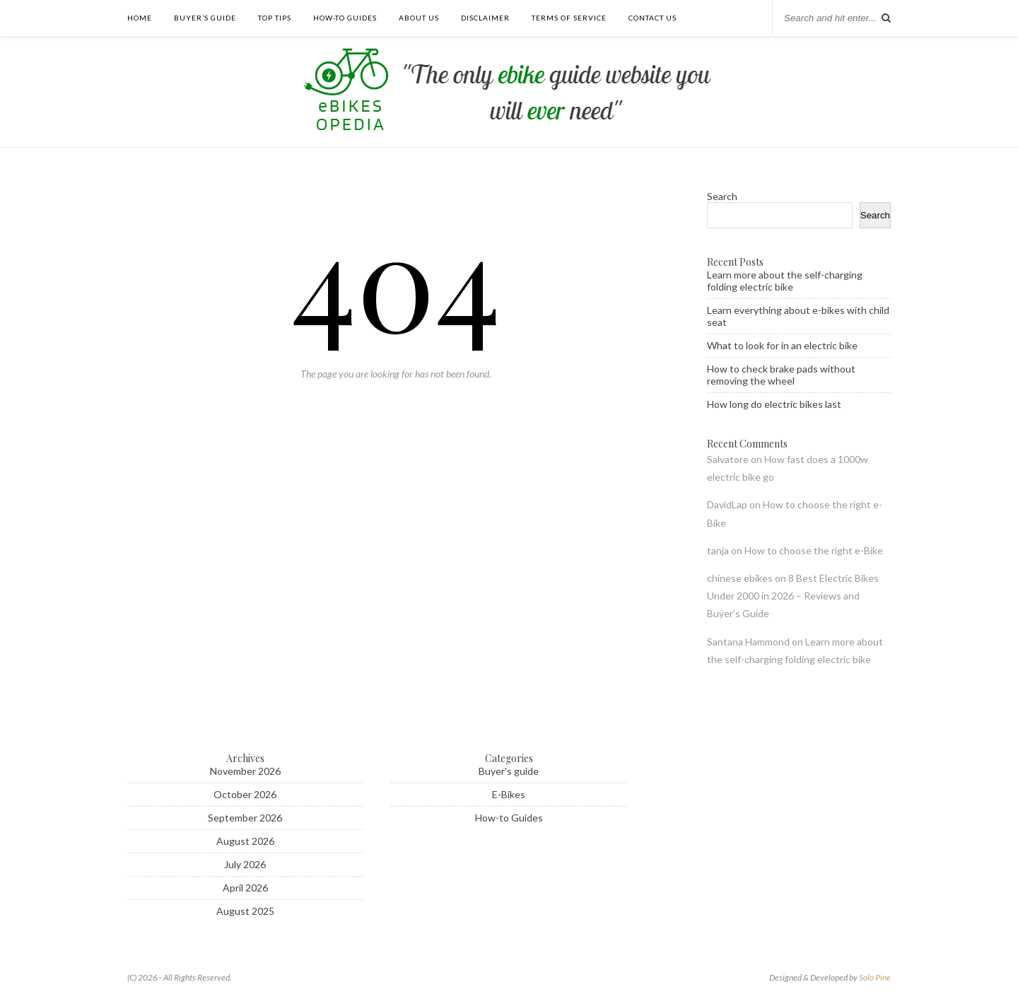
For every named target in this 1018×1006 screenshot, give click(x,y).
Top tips (274, 17)
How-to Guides (509, 818)
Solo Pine (875, 977)
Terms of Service (569, 17)
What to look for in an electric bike (782, 345)
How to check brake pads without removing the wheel (781, 375)
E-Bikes (508, 794)
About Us (419, 17)
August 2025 (245, 911)
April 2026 (245, 888)
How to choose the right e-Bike (813, 550)
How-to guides (345, 17)
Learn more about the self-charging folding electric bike (784, 281)
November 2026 (245, 771)
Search (722, 196)
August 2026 (245, 841)
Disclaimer (485, 17)
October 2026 (244, 794)
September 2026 (245, 818)
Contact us (652, 17)
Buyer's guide (509, 771)
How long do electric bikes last (774, 404)
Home (139, 17)
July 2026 (245, 864)
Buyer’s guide (205, 17)
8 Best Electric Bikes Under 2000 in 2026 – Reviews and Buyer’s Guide (793, 595)
